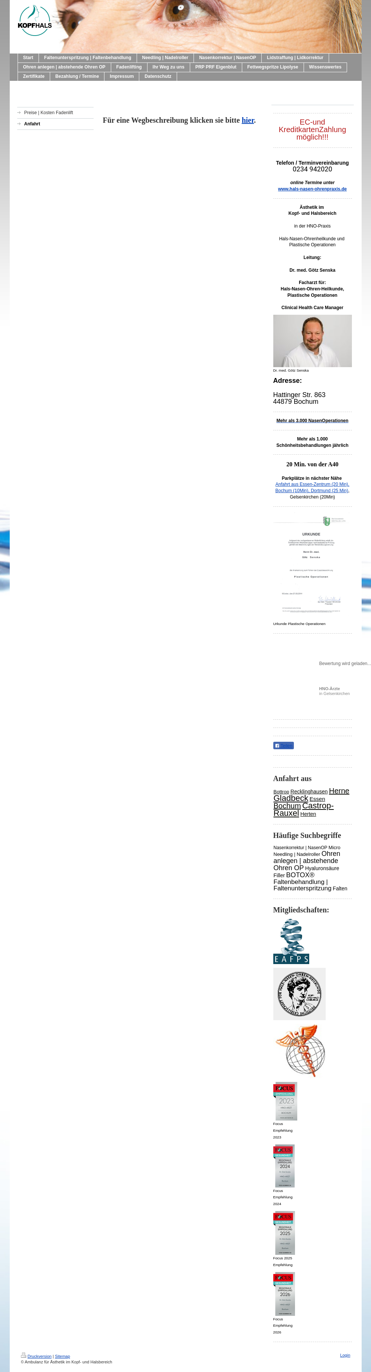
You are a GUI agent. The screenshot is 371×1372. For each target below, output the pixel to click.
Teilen (283, 745)
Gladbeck (291, 798)
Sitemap (62, 1356)
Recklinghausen (309, 792)
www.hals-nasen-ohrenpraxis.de (312, 189)
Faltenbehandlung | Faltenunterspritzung (303, 885)
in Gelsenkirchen (334, 691)
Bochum (287, 806)
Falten (340, 888)
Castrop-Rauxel (304, 809)
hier (248, 120)
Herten (308, 814)
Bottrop (281, 792)
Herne (339, 791)
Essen (317, 799)
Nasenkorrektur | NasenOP (301, 847)
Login (345, 1355)
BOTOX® (300, 875)
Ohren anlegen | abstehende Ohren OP (307, 861)
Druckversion (36, 1356)
